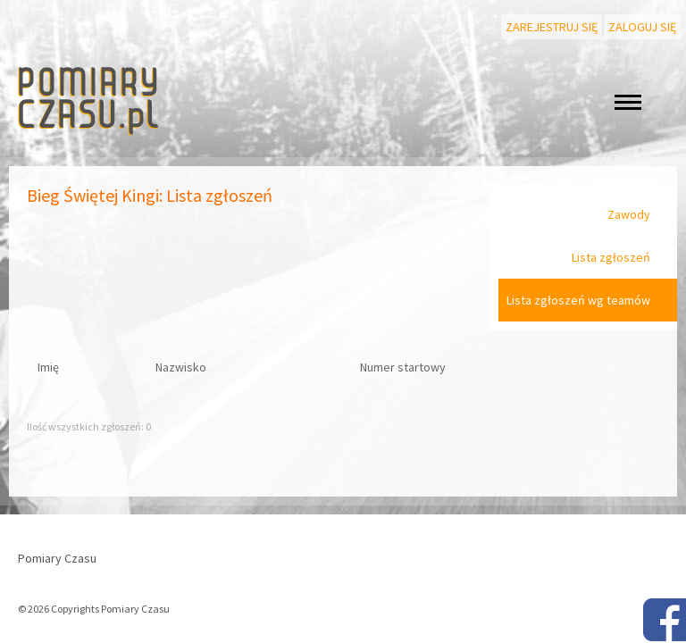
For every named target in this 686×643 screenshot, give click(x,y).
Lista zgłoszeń (611, 257)
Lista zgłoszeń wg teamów (578, 300)
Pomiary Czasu (57, 558)
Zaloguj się (642, 27)
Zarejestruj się (552, 27)
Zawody (628, 214)
